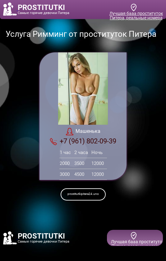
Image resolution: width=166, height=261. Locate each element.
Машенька (83, 131)
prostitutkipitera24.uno (83, 194)
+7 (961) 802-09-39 (83, 141)
